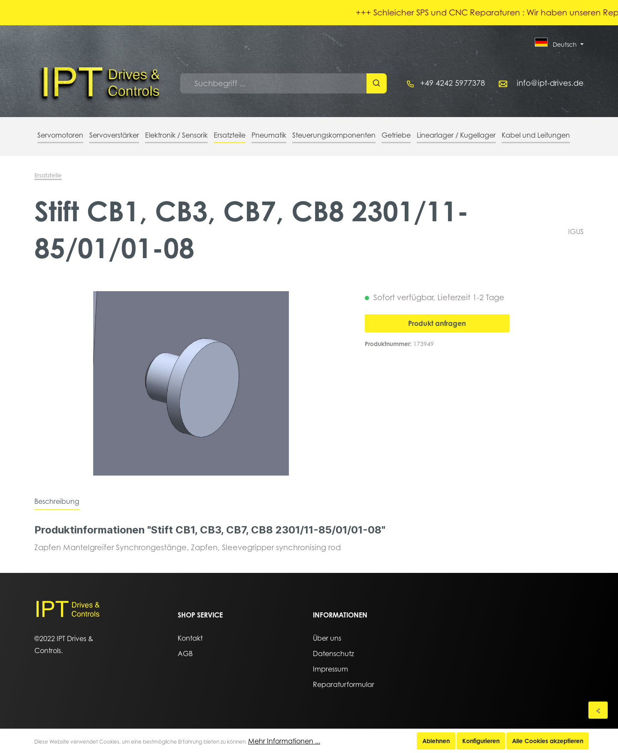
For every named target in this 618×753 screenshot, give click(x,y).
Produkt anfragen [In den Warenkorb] (437, 323)
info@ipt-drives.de (550, 82)
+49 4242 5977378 (452, 82)
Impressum (330, 669)
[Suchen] (377, 83)
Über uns (327, 638)
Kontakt (190, 638)
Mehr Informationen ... (284, 741)
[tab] (56, 501)
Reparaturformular (343, 684)
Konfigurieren (481, 740)
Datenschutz (333, 653)
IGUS (576, 231)
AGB (185, 653)
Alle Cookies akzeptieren (547, 740)
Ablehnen (436, 740)
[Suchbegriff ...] (273, 83)
